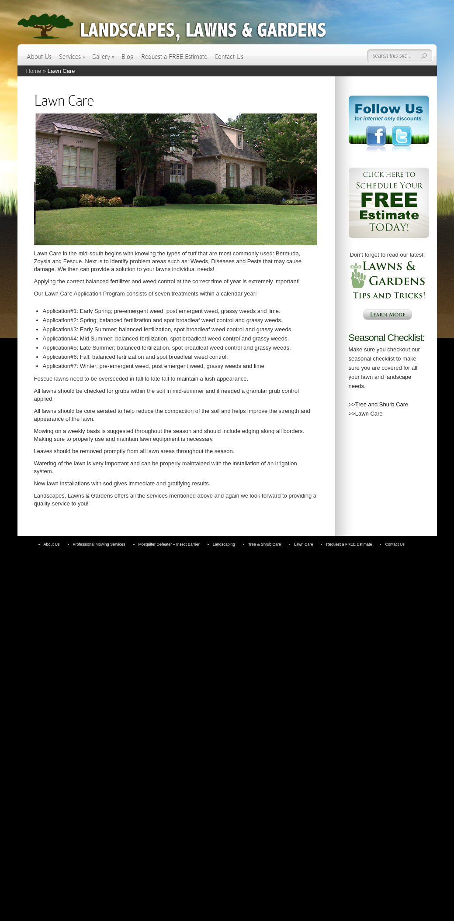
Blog (127, 56)
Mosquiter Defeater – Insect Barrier (169, 544)
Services (72, 56)
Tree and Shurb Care (382, 404)
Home (34, 71)
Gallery (103, 56)
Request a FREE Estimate (174, 56)
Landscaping (224, 544)
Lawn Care (369, 413)
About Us (39, 56)
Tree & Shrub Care (264, 544)
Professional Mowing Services (99, 544)
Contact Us (229, 56)
